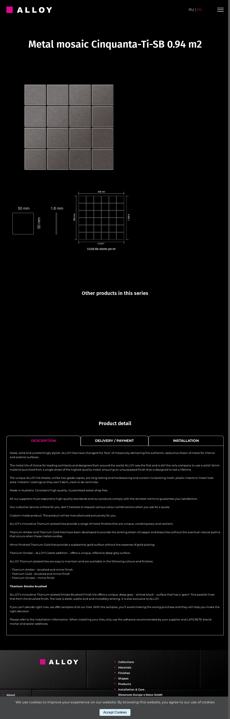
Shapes (122, 682)
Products (123, 688)
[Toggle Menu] (220, 10)
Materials (123, 671)
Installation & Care (130, 693)
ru (191, 10)
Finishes (123, 677)
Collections (125, 666)
